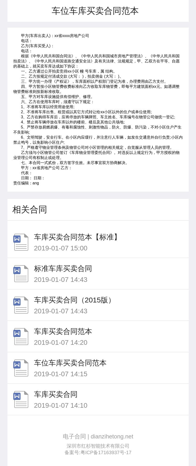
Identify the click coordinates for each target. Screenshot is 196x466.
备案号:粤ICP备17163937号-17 (98, 452)
